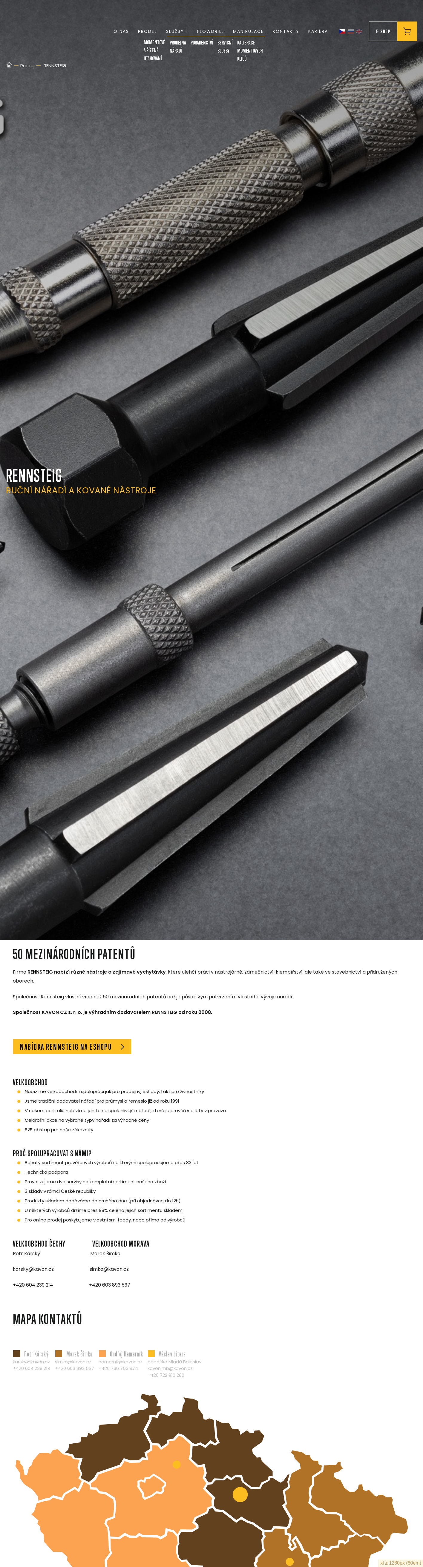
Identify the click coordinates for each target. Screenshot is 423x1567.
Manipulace (248, 31)
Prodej (147, 31)
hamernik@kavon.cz (120, 1362)
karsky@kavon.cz (31, 1362)
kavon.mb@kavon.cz (170, 1368)
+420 (31, 1368)
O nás (121, 31)
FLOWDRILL (210, 31)
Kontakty (286, 31)
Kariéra (318, 31)
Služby (177, 31)
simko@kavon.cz (73, 1362)
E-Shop (383, 31)
